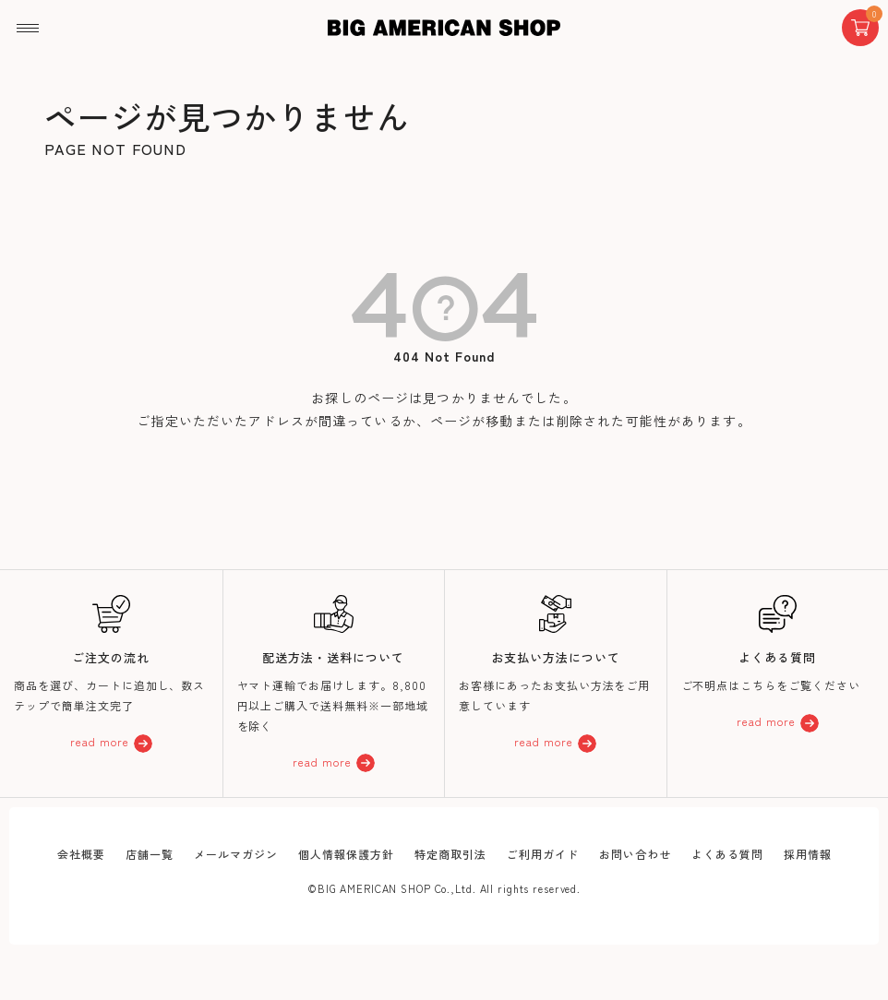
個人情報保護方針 (346, 854)
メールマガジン (236, 854)
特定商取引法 (450, 854)
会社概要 (81, 854)
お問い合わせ (635, 854)
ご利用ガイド (543, 854)
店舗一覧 (150, 854)
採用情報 (808, 854)
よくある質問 (727, 854)
